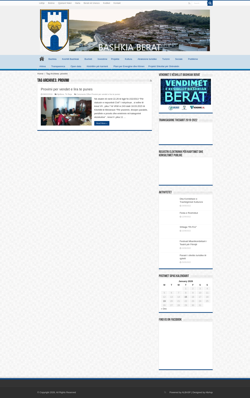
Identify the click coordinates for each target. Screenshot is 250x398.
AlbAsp (209, 392)
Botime (51, 3)
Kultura (128, 59)
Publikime (193, 59)
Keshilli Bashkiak (70, 59)
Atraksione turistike (147, 59)
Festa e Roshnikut (189, 213)
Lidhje (42, 3)
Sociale (179, 59)
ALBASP (186, 392)
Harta (77, 3)
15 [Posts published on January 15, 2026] (186, 297)
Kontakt (117, 3)
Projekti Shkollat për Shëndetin (163, 66)
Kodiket (106, 3)
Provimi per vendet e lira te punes (67, 89)
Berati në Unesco (92, 3)
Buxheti (88, 59)
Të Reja (68, 94)
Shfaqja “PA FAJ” (190, 227)
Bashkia (52, 59)
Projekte (115, 59)
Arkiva (42, 66)
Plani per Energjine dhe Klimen (129, 66)
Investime (102, 59)
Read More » (101, 123)
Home (40, 73)
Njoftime (60, 94)
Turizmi (166, 59)
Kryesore (41, 58)
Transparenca (58, 66)
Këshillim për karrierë (97, 66)
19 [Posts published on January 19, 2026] (164, 301)
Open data (76, 66)
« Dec (164, 308)
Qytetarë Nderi (65, 3)
